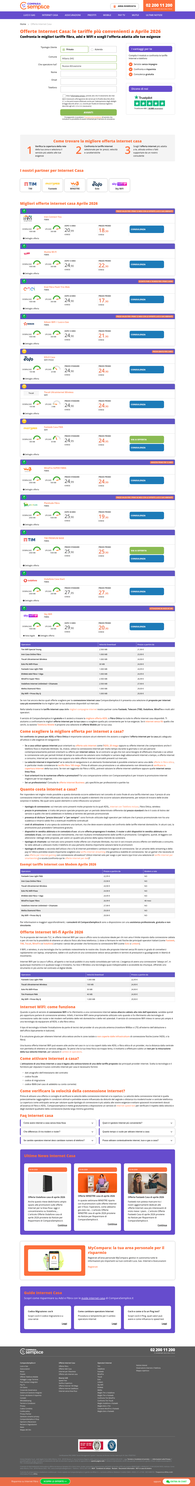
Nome (54, 72)
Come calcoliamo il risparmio (30, 1395)
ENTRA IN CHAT (176, 1481)
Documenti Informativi (127, 1468)
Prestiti (92, 15)
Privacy (22, 1406)
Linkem (100, 1382)
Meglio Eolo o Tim (104, 1406)
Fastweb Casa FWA (53, 427)
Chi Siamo (24, 1387)
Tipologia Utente (49, 47)
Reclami (114, 1468)
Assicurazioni (73, 15)
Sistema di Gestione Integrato (31, 1393)
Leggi (64, 1323)
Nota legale (29, 636)
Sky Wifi (48, 614)
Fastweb (101, 1371)
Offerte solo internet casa (68, 1374)
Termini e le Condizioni (93, 117)
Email (54, 79)
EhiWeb (100, 1387)
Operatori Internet (105, 1363)
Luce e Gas (29, 15)
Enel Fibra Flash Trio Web (57, 287)
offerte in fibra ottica (164, 762)
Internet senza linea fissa (68, 1391)
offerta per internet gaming (42, 855)
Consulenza (138, 229)
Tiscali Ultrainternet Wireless (58, 392)
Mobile (107, 15)
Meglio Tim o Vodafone (106, 1393)
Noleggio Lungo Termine (29, 1379)
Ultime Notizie (154, 15)
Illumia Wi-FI (50, 251)
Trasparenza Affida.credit (164, 1472)
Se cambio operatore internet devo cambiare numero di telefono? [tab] (58, 1140)
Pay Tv (22, 1385)
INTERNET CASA (50, 15)
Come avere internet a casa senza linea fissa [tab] (58, 1123)
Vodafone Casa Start (54, 579)
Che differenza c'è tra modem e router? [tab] (58, 1131)
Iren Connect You (53, 216)
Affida (35, 1474)
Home (23, 24)
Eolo (99, 1379)
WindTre (101, 1374)
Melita (100, 1390)
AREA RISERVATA (124, 6)
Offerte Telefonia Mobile (29, 1377)
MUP (93, 1468)
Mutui (135, 15)
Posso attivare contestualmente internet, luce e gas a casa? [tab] (137, 1140)
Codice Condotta (26, 1408)
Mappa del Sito (25, 1430)
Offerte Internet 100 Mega (68, 1386)
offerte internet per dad (76, 858)
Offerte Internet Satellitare (68, 1388)
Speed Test (63, 1380)
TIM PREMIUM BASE (54, 538)
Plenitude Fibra (52, 503)
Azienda (99, 49)
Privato (70, 49)
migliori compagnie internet (83, 709)
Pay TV (121, 15)
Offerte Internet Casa (67, 1363)
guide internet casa (93, 1298)
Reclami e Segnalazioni (28, 1424)
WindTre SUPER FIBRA (55, 468)
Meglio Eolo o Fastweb (106, 1411)
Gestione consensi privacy (29, 1416)
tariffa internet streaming (92, 851)
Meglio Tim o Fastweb (106, 1395)
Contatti (23, 1398)
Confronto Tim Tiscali (105, 1401)
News (22, 1427)
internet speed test (125, 1105)
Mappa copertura (142, 1371)
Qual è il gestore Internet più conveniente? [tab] (137, 1123)
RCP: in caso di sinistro (144, 1468)
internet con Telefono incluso (124, 806)
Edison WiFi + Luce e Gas (56, 322)
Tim (99, 1366)
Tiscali (100, 1377)
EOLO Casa (49, 357)
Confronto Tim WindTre (106, 1398)
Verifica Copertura (65, 1383)
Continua (62, 1225)
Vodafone (101, 1369)
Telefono (52, 87)
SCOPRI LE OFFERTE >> (55, 1481)
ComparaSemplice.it (27, 1363)
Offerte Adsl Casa (65, 1369)
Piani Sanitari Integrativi (29, 1382)
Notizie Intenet (141, 1365)
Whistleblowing (25, 1401)
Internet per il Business (67, 1371)
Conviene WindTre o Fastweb (108, 1408)
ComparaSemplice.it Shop (29, 1419)
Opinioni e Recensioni (28, 1422)
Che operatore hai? (47, 64)
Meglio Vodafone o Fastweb (108, 1403)
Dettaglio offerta (31, 238)
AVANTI (88, 112)
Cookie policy (25, 1411)
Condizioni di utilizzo (103, 1468)
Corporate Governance (28, 1390)
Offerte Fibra (63, 1366)
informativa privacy (78, 96)
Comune (53, 56)
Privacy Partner (25, 1414)
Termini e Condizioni (27, 1403)
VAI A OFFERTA (139, 439)
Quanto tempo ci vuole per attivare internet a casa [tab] (137, 1131)
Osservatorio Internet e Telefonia (148, 1368)
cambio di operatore (72, 1051)
